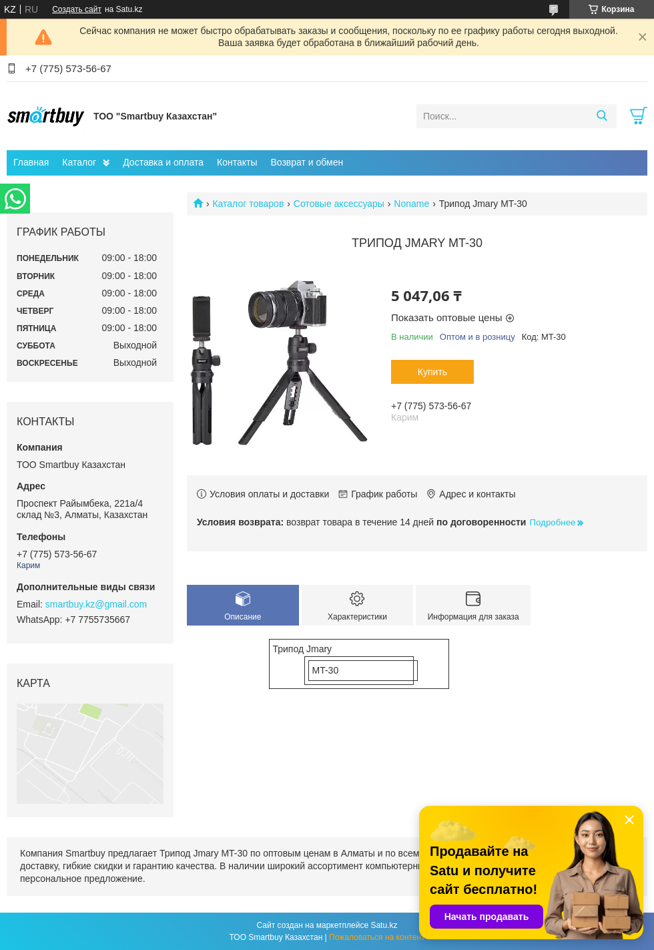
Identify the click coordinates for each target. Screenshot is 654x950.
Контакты (237, 162)
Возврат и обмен (306, 162)
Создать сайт (76, 9)
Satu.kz (383, 925)
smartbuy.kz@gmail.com (96, 604)
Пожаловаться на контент (376, 937)
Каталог (79, 162)
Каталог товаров (248, 203)
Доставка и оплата (163, 162)
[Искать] (602, 116)
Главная (31, 162)
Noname (411, 203)
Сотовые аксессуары (339, 203)
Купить (432, 372)
